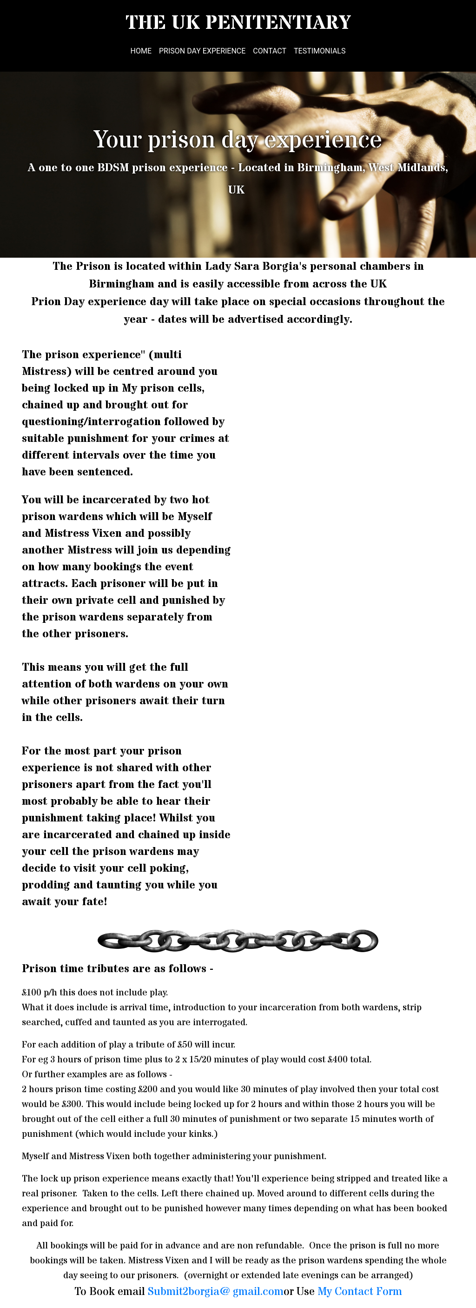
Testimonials (319, 51)
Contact (269, 51)
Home (141, 51)
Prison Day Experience (202, 51)
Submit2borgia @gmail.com (216, 1292)
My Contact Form (359, 1292)
